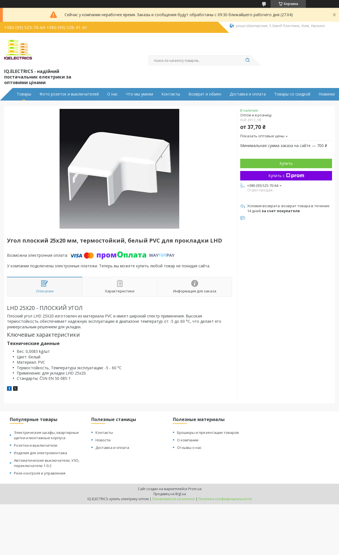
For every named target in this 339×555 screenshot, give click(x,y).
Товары (24, 94)
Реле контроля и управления (39, 473)
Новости (102, 439)
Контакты (170, 94)
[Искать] (247, 60)
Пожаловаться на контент (173, 499)
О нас (112, 94)
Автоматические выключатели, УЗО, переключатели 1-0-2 (46, 463)
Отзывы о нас (189, 447)
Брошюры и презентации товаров (208, 432)
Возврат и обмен (204, 94)
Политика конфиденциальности (225, 499)
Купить (286, 163)
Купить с (286, 175)
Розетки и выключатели (35, 445)
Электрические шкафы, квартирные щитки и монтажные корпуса (46, 435)
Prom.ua (195, 488)
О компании (187, 439)
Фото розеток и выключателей (69, 94)
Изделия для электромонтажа (40, 452)
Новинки (327, 94)
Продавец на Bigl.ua (169, 494)
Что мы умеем (139, 94)
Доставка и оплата (248, 94)
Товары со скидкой (292, 94)
